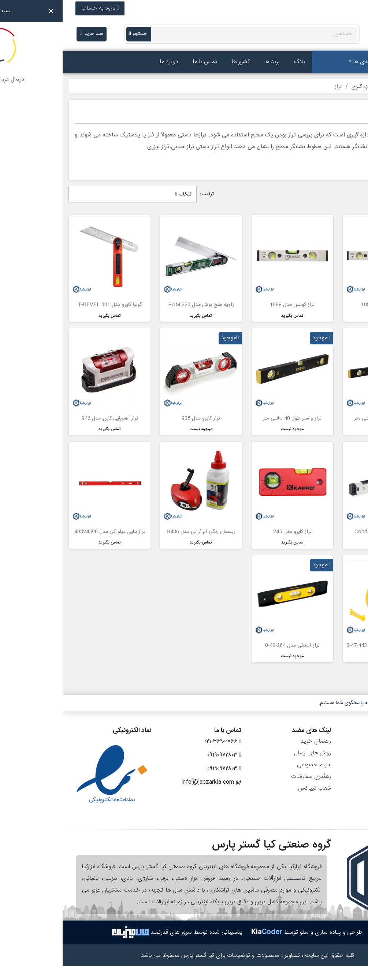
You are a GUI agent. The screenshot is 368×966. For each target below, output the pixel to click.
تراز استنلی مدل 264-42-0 (229, 645)
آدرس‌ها (348, 777)
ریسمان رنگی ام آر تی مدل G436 (138, 531)
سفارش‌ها (347, 753)
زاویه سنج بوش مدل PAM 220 (138, 304)
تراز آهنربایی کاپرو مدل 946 (47, 418)
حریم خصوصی (251, 765)
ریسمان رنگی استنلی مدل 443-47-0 (321, 645)
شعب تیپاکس (251, 788)
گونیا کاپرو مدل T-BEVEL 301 (47, 304)
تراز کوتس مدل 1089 (320, 304)
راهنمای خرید (253, 741)
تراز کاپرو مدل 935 (138, 418)
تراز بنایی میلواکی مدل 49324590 (47, 531)
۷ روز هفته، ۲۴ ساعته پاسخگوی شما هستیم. (301, 703)
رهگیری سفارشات (248, 777)
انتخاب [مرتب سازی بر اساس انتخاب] (121, 194)
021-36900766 (333, 8)
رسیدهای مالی (341, 765)
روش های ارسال (249, 753)
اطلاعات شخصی (339, 741)
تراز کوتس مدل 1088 (229, 304)
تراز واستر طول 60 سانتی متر (320, 418)
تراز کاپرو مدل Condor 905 (321, 531)
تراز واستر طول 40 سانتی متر (229, 418)
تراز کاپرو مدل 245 (230, 531)
